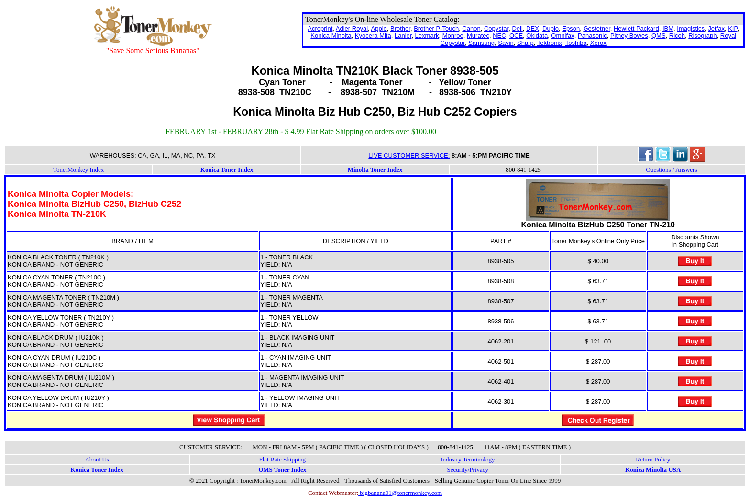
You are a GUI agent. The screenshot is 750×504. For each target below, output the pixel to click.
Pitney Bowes (629, 35)
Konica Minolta (330, 35)
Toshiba (576, 42)
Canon (471, 28)
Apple (379, 28)
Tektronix (549, 42)
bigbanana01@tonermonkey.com (400, 492)
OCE (516, 35)
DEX (532, 28)
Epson (571, 28)
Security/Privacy (467, 469)
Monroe (452, 35)
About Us (97, 459)
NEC (499, 35)
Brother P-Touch (436, 28)
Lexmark (427, 35)
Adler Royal (352, 28)
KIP (732, 28)
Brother (400, 28)
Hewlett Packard (636, 28)
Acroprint (320, 28)
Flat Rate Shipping (282, 459)
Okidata (537, 35)
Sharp (525, 42)
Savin (506, 42)
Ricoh (677, 35)
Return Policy (653, 459)
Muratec (478, 35)
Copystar (496, 28)
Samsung (481, 42)
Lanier (403, 35)
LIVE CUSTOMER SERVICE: (409, 155)
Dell (517, 28)
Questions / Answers (671, 169)
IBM (667, 28)
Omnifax (562, 35)
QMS (658, 35)
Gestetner (596, 28)
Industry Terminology (468, 459)
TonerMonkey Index (78, 169)
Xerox (598, 42)
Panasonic (592, 35)
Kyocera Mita (373, 35)
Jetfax (716, 28)
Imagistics (691, 28)
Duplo (550, 28)
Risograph (702, 35)
